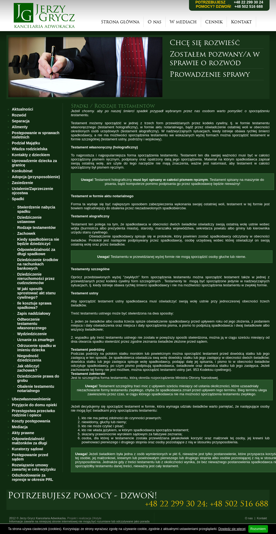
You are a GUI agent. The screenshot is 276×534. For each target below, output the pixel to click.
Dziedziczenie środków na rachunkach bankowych (37, 264)
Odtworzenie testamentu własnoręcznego (31, 323)
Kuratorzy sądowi (27, 449)
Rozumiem (258, 529)
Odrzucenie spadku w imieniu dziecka (36, 347)
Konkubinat (22, 171)
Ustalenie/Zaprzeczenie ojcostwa (32, 190)
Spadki (18, 199)
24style (96, 518)
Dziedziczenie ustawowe (29, 219)
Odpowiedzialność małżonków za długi (29, 441)
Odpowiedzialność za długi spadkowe (36, 251)
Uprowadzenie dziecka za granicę (34, 163)
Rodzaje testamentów (36, 227)
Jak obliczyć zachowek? (28, 368)
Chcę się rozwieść (205, 42)
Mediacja (20, 427)
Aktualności (22, 109)
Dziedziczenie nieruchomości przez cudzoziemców (36, 278)
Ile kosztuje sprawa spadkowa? (34, 305)
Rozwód (19, 115)
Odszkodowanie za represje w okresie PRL (32, 477)
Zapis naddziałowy (33, 313)
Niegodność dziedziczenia (29, 358)
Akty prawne (23, 433)
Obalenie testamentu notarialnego (35, 388)
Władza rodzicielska (29, 149)
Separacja (21, 121)
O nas (154, 21)
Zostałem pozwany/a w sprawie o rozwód (215, 58)
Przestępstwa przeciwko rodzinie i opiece (33, 413)
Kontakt (241, 21)
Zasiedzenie (22, 183)
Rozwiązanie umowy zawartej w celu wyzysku (34, 467)
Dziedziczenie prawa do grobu (38, 378)
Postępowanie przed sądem (30, 457)
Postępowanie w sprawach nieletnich (35, 135)
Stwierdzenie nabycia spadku (36, 209)
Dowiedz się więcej (231, 529)
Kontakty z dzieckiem (31, 155)
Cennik (214, 21)
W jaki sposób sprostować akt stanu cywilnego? (36, 293)
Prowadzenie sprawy (210, 74)
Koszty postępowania (31, 421)
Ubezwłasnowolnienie (31, 399)
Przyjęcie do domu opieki (34, 405)
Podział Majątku (26, 143)
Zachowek (26, 233)
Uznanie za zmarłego (35, 340)
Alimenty (20, 127)
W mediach (183, 21)
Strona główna (120, 21)
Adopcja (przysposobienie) (36, 177)
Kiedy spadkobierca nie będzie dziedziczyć (38, 241)
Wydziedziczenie (32, 334)
